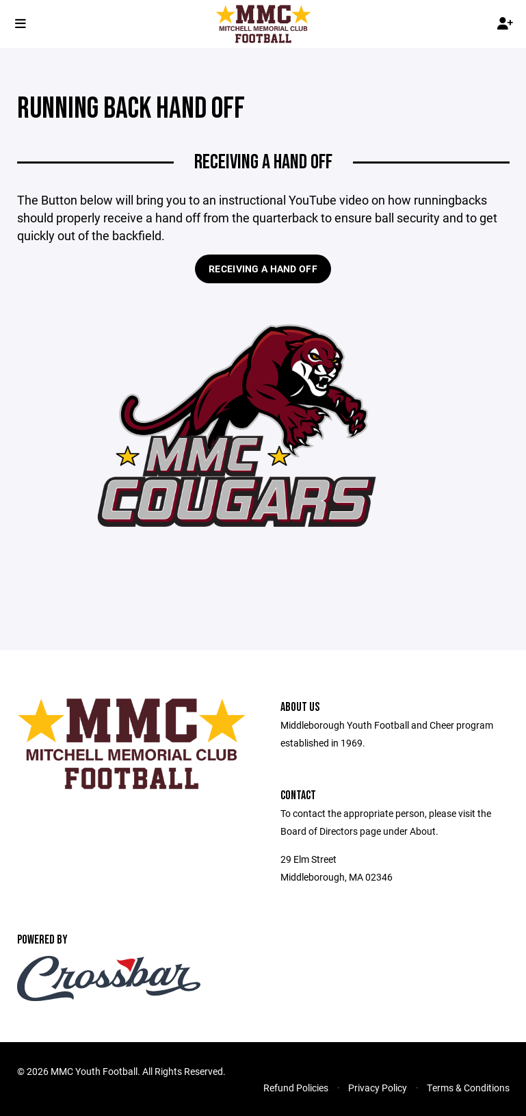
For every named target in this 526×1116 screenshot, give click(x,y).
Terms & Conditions (468, 1087)
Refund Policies (295, 1087)
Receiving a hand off (263, 268)
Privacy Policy (377, 1087)
